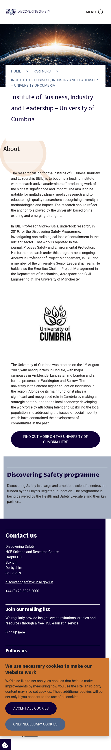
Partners (42, 71)
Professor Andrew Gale (40, 226)
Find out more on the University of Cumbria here (55, 439)
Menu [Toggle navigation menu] (91, 12)
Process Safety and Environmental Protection (58, 247)
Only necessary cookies (35, 724)
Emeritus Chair (45, 269)
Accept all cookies (31, 708)
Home (16, 71)
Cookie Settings (4, 743)
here (22, 632)
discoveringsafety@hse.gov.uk (29, 582)
